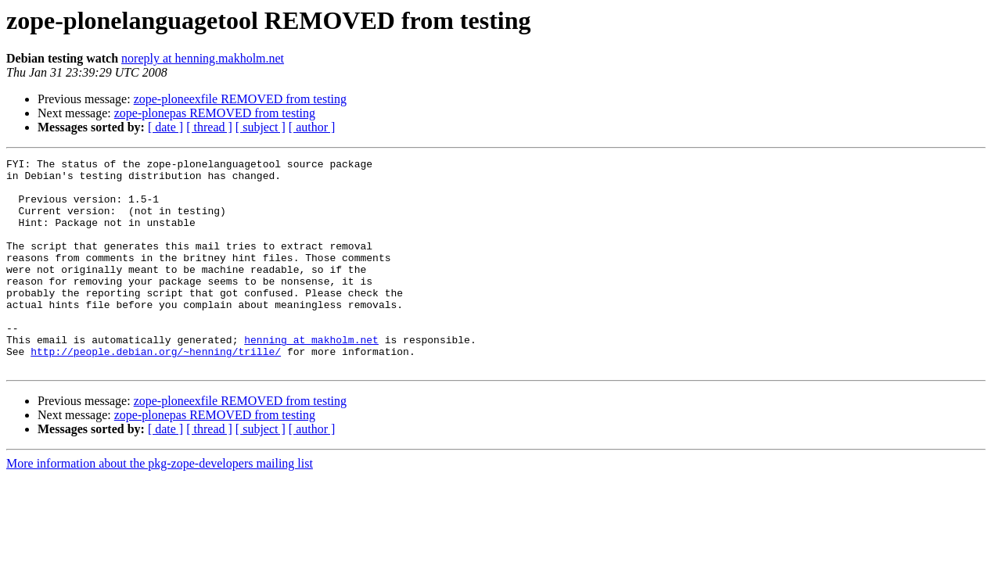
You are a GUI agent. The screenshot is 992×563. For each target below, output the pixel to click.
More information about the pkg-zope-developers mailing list (159, 505)
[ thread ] (209, 127)
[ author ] (312, 127)
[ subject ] (260, 127)
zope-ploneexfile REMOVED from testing (240, 99)
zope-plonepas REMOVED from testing (214, 113)
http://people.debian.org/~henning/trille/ (156, 391)
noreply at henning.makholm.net (202, 58)
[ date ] (165, 127)
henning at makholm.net (311, 377)
